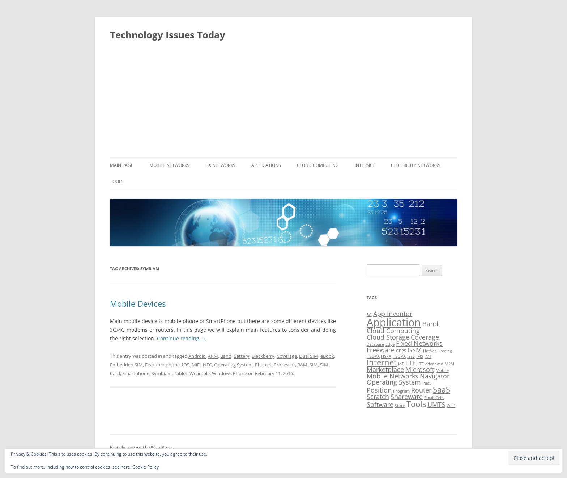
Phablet (263, 364)
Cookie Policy (145, 467)
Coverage (287, 356)
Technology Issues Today (167, 34)
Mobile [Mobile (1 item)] (442, 370)
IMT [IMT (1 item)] (428, 356)
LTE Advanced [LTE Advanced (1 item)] (430, 363)
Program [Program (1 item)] (401, 391)
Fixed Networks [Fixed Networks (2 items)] (419, 343)
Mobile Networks (169, 165)
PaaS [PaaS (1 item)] (426, 383)
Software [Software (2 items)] (380, 404)
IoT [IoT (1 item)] (401, 363)
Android (197, 356)
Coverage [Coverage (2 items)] (425, 337)
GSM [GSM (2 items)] (415, 349)
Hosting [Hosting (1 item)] (445, 350)
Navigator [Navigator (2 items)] (434, 376)
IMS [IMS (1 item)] (419, 356)
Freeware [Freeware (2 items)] (381, 349)
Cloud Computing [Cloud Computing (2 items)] (393, 330)
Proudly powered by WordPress (141, 447)
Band (225, 356)
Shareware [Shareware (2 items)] (407, 396)
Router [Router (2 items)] (421, 390)
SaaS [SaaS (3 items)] (441, 389)
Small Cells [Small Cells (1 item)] (434, 397)
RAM (302, 364)
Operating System (233, 364)
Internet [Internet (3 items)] (382, 362)
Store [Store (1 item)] (400, 405)
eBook (327, 356)
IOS (185, 364)
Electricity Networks (415, 165)
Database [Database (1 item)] (375, 344)
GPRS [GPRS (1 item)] (401, 350)
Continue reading (181, 338)
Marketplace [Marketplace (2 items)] (385, 369)
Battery (242, 356)
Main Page (121, 165)
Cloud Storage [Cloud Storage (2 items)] (388, 337)
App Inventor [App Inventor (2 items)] (392, 313)
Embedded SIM (126, 364)
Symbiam (162, 373)
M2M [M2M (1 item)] (449, 363)
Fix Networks (220, 165)
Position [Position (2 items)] (379, 390)
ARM (213, 356)
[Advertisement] (283, 103)
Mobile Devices (138, 303)
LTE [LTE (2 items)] (410, 362)
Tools (117, 181)
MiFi (196, 364)
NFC (207, 364)
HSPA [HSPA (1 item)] (386, 356)
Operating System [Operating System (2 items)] (394, 382)
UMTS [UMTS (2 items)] (436, 404)
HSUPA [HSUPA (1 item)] (399, 356)
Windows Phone (229, 373)
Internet (365, 165)
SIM (314, 364)
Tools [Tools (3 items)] (416, 404)
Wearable (199, 373)
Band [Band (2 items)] (430, 323)
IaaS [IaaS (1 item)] (411, 356)
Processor (284, 364)
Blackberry (263, 356)
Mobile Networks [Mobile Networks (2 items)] (392, 376)
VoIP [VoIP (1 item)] (451, 405)
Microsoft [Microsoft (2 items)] (419, 369)
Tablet (180, 373)
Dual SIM (308, 356)
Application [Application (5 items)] (394, 322)
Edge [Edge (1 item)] (390, 344)
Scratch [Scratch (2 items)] (378, 396)
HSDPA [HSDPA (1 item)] (373, 356)
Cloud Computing (318, 165)
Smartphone (135, 373)
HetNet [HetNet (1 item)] (429, 350)
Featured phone (162, 364)
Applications (266, 165)
